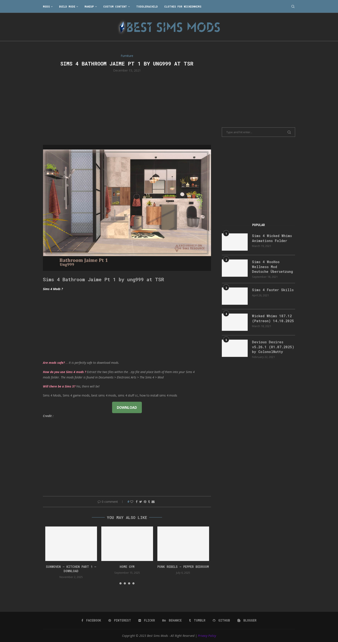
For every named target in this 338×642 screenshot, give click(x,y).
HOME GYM (127, 567)
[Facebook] (91, 620)
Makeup (89, 6)
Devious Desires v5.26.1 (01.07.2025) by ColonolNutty (273, 347)
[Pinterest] (119, 620)
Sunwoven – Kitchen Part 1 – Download (71, 569)
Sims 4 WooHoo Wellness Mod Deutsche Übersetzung (272, 266)
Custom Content (115, 6)
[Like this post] (131, 502)
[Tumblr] (197, 620)
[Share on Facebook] (137, 502)
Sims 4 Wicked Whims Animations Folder (272, 238)
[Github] (221, 620)
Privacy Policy (207, 636)
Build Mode (67, 6)
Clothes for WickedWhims (182, 6)
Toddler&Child (147, 6)
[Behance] (172, 620)
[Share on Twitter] (140, 502)
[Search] (293, 6)
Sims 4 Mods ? (53, 289)
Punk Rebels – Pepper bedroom (183, 567)
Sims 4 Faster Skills (273, 289)
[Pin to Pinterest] (145, 502)
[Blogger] (247, 620)
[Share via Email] (153, 502)
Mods (46, 6)
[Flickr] (146, 620)
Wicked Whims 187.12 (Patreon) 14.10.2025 (273, 318)
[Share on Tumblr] (149, 502)
